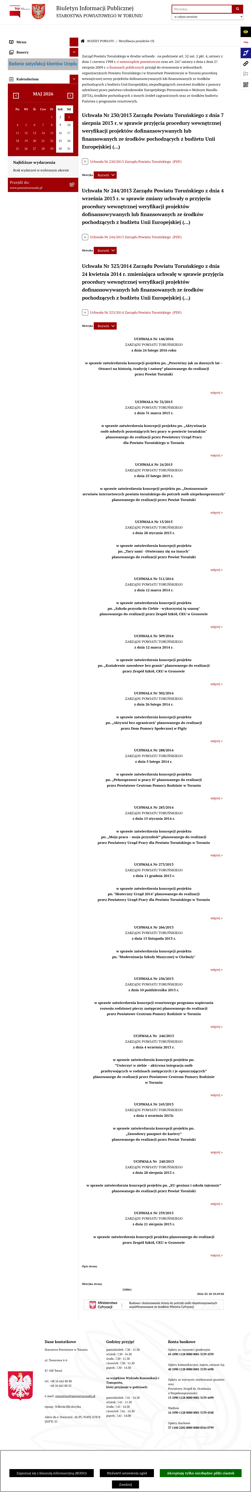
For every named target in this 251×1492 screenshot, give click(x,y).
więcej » (217, 381)
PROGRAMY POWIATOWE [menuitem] (30, 295)
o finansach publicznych (125, 55)
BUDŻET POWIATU (100, 29)
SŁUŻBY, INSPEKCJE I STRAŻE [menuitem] (33, 260)
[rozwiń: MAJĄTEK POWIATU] (75, 462)
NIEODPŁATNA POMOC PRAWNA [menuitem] (36, 520)
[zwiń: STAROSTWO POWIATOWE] (75, 133)
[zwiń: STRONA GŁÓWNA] (75, 39)
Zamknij (125, 1484)
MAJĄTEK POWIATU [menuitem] (25, 462)
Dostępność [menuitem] (19, 601)
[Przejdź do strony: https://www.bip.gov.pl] (245, 42)
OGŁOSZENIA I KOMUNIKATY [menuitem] (33, 485)
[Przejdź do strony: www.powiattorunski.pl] (245, 63)
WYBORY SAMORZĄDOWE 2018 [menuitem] (35, 547)
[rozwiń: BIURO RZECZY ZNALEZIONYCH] (75, 529)
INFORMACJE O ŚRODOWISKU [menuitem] (33, 511)
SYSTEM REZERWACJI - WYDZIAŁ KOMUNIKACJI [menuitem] (36, 581)
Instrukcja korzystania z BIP (158, 1446)
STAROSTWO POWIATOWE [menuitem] (31, 133)
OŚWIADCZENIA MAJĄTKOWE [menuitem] (34, 115)
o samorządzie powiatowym (138, 50)
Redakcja (119, 1446)
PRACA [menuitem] (15, 503)
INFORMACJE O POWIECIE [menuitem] (30, 61)
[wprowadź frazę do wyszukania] (202, 9)
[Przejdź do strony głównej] (75, 11)
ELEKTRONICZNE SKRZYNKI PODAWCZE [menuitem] (32, 567)
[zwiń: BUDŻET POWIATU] (75, 304)
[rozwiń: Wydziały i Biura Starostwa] (75, 173)
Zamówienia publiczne (40, 1446)
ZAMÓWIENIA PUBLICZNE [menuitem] (31, 494)
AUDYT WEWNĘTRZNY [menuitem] (28, 286)
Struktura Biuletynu (84, 1446)
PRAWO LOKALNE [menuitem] (24, 124)
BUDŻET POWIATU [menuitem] (24, 304)
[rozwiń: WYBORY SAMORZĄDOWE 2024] (75, 538)
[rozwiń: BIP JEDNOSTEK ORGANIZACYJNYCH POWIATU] (75, 610)
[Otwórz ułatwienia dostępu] (245, 31)
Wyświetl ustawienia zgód (127, 1473)
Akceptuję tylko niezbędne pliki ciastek (201, 1473)
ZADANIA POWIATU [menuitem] (25, 269)
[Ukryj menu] (74, 30)
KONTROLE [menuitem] (18, 277)
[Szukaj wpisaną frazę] (237, 9)
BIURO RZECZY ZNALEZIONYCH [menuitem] (35, 529)
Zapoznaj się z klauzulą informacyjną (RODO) (51, 1473)
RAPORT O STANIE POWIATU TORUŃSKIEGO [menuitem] (32, 474)
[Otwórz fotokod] (245, 84)
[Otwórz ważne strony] (245, 74)
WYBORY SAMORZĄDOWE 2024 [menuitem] (35, 538)
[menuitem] (43, 39)
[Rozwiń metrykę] (105, 163)
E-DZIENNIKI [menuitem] (20, 593)
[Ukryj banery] (74, 625)
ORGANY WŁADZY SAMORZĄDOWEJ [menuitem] (39, 107)
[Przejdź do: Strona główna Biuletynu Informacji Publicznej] (83, 29)
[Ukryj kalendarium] (74, 652)
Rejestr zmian (201, 1446)
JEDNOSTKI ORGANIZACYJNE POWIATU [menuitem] (33, 249)
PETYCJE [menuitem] (17, 555)
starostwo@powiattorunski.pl (75, 1384)
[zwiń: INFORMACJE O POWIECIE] (75, 62)
